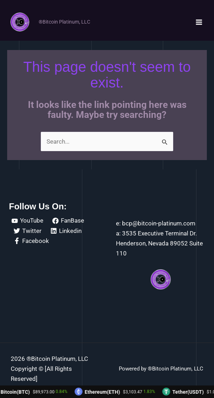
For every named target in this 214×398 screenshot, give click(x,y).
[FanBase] (68, 221)
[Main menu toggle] (199, 22)
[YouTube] (27, 221)
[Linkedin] (66, 231)
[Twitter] (27, 231)
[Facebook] (31, 241)
